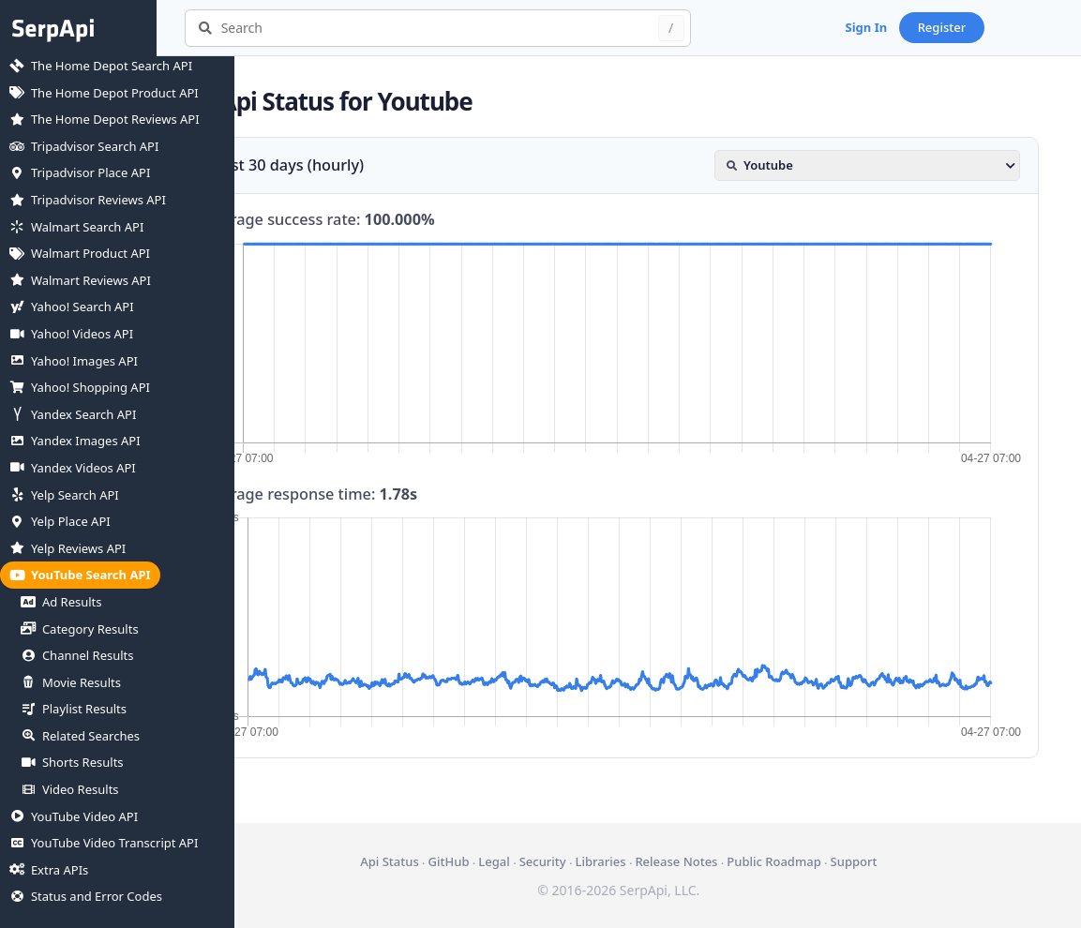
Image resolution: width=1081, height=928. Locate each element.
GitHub (487, 861)
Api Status (428, 861)
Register (1020, 27)
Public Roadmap (813, 861)
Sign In (944, 27)
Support (892, 861)
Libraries (639, 861)
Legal (533, 861)
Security (581, 861)
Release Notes (715, 861)
